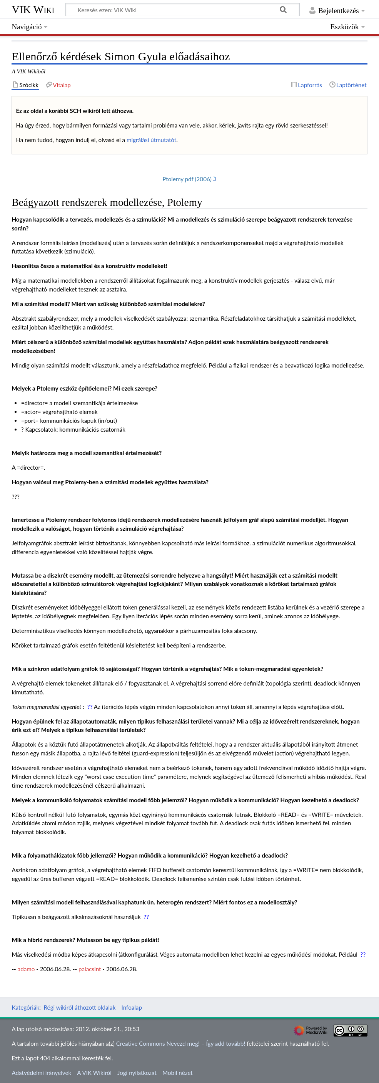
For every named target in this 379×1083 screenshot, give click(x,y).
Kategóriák (25, 1007)
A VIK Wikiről (94, 1072)
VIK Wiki (33, 9)
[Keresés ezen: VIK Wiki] (182, 9)
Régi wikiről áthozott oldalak (80, 1007)
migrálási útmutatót (151, 139)
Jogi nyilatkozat (137, 1072)
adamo (26, 968)
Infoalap (132, 1007)
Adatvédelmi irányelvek (41, 1072)
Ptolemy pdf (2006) (187, 179)
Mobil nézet (177, 1072)
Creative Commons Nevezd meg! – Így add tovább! (180, 1043)
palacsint (89, 968)
